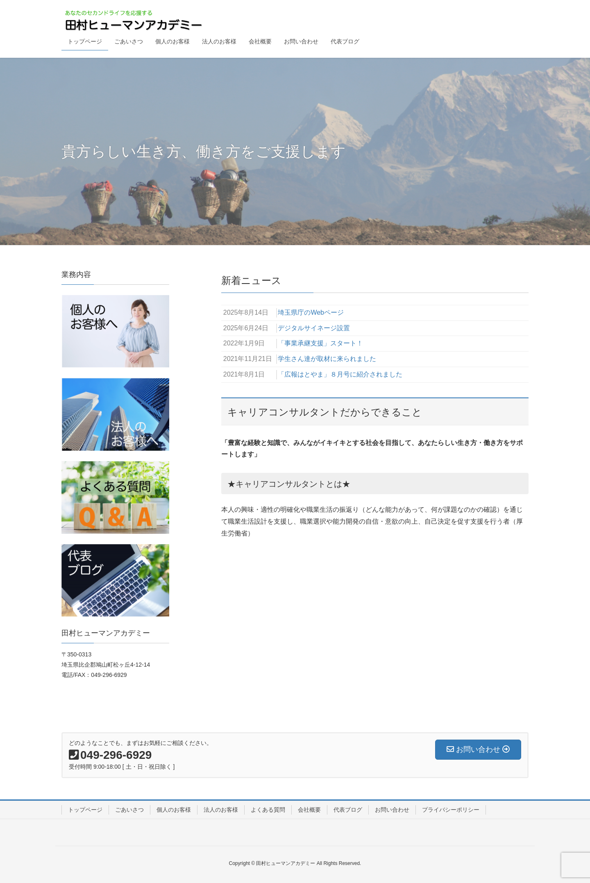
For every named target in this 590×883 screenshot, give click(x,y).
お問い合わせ (392, 809)
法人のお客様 (221, 809)
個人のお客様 (174, 809)
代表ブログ (348, 809)
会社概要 (309, 809)
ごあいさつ (129, 809)
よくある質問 (268, 809)
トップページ (85, 809)
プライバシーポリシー (450, 809)
